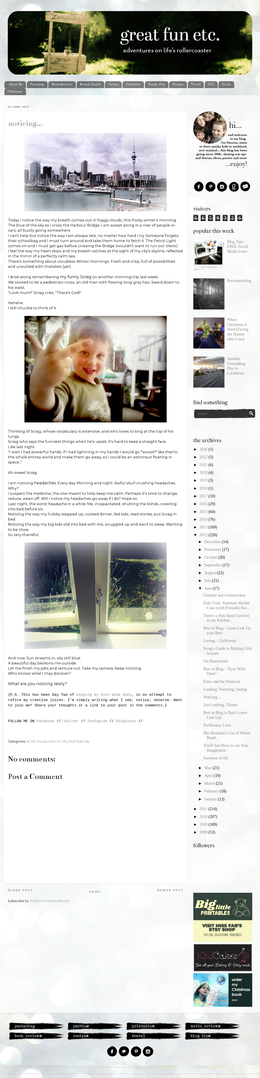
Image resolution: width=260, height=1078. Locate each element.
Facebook (45, 721)
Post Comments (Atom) (49, 901)
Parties (113, 84)
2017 (204, 496)
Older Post (20, 890)
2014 (204, 519)
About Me (15, 84)
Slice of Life (57, 741)
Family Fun (156, 84)
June (208, 588)
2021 (204, 465)
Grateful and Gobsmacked (224, 595)
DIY (211, 84)
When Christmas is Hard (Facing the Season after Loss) (237, 329)
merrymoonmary (172, 1067)
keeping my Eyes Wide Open (104, 695)
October (211, 557)
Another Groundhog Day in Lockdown (236, 366)
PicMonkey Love (217, 725)
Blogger (216, 1067)
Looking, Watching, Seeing (225, 689)
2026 (204, 449)
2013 (204, 527)
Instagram (97, 721)
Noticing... (25, 123)
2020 (204, 472)
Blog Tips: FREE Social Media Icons (237, 247)
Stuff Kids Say (79, 741)
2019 (204, 480)
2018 (204, 488)
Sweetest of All (215, 758)
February (212, 791)
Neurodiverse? (62, 84)
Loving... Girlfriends (219, 641)
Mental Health (90, 84)
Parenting (37, 84)
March (210, 783)
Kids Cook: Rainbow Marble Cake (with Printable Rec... (226, 605)
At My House (36, 741)
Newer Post (170, 890)
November (213, 549)
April (209, 775)
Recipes (178, 84)
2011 (204, 809)
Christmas (15, 91)
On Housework (215, 661)
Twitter (71, 721)
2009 (204, 824)
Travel (195, 84)
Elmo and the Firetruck (221, 681)
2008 (204, 832)
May (208, 768)
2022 (204, 457)
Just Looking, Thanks (220, 705)
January (211, 799)
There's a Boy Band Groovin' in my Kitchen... (226, 618)
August (210, 573)
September (213, 565)
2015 (204, 511)
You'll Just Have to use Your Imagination (225, 748)
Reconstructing (239, 280)
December (213, 542)
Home (95, 892)
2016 (204, 504)
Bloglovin (126, 721)
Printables (133, 84)
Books (226, 84)
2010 (204, 816)
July (208, 580)
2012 (204, 535)
